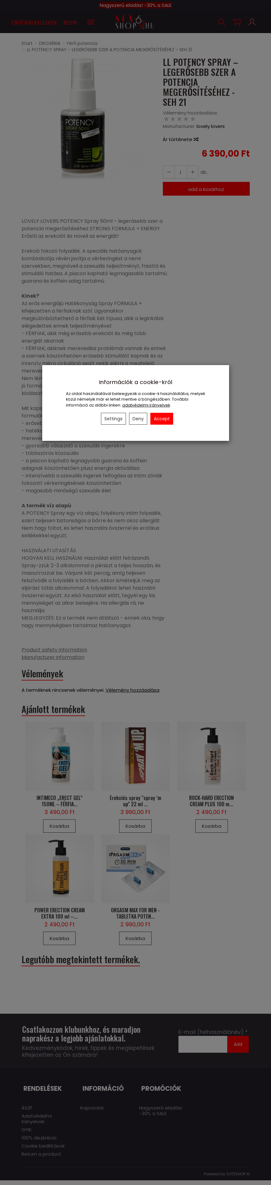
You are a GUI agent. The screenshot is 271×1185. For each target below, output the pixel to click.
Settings (113, 419)
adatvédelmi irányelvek (146, 405)
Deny (138, 419)
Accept (162, 419)
